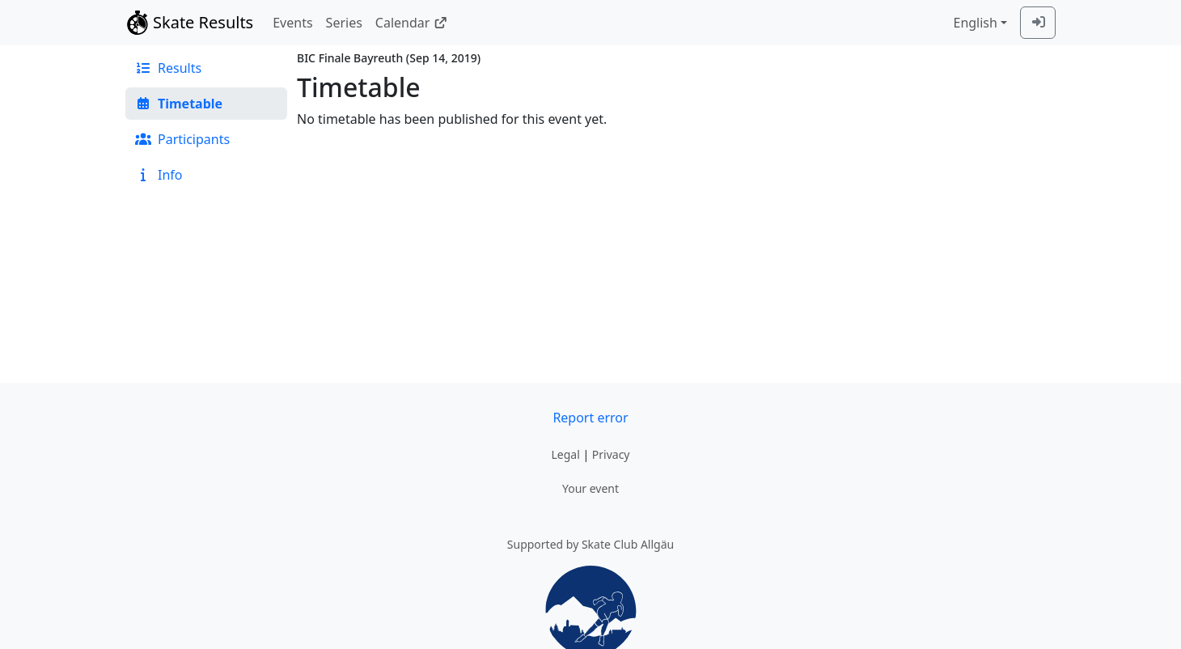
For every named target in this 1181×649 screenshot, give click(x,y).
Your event (590, 488)
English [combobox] (975, 23)
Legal (565, 454)
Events (292, 23)
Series (344, 23)
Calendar (411, 23)
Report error (590, 417)
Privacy (611, 454)
